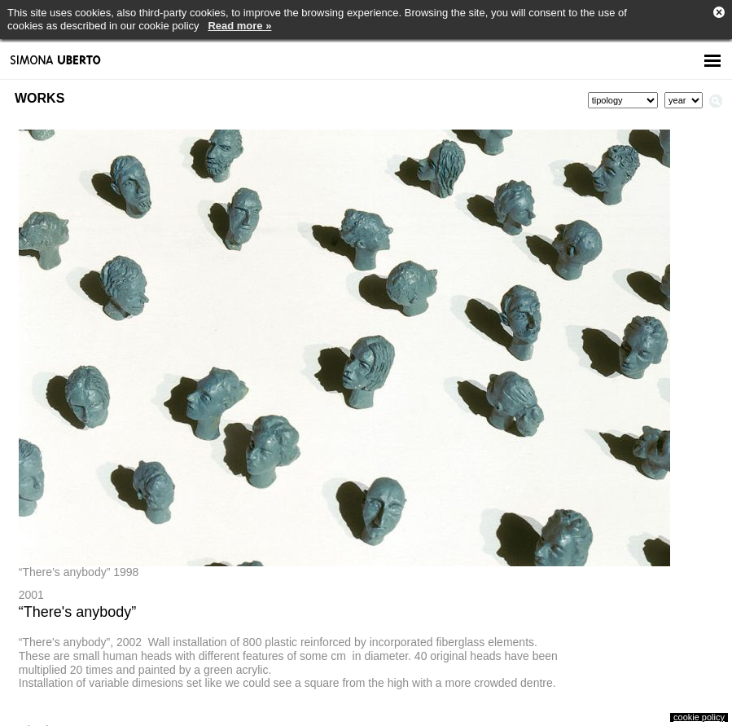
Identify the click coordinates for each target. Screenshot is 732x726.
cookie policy (699, 717)
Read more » (239, 26)
